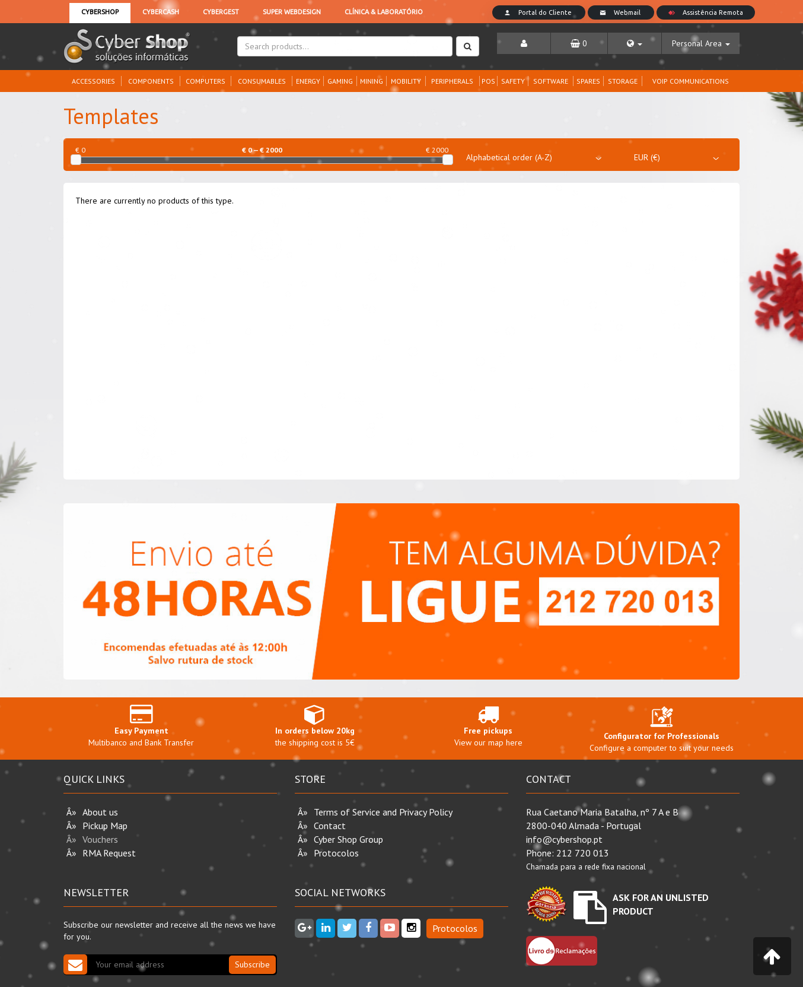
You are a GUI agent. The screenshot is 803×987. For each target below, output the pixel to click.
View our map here (488, 725)
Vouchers (100, 839)
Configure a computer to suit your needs (661, 731)
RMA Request (109, 853)
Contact (330, 826)
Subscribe (252, 964)
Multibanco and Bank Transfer (141, 725)
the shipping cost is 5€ (315, 725)
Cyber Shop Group (348, 839)
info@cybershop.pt (564, 839)
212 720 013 (582, 853)
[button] (635, 43)
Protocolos (336, 853)
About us (100, 812)
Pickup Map (105, 826)
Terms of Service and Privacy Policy (383, 812)
